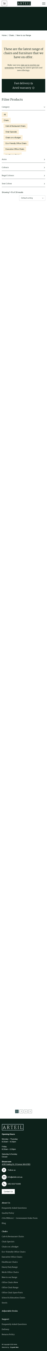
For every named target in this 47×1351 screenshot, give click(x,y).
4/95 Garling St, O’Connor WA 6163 (16, 1164)
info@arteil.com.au (12, 1177)
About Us (6, 1202)
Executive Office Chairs (15, 149)
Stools (4, 1302)
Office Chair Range (10, 1287)
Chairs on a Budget (13, 137)
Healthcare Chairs (10, 1262)
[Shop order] (32, 198)
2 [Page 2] (21, 1111)
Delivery (5, 1329)
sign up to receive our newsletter (22, 66)
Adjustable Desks (10, 1311)
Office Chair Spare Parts (12, 1292)
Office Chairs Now (10, 1282)
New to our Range (9, 1277)
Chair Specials (11, 132)
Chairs (11, 35)
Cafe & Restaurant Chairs (15, 126)
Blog (4, 1223)
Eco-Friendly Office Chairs (16, 143)
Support (5, 1319)
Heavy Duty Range (10, 1267)
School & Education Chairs (13, 1297)
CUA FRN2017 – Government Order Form (20, 1218)
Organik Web (14, 1347)
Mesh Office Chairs (10, 1272)
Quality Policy (8, 1213)
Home (4, 35)
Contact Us (8, 1191)
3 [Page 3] (25, 1111)
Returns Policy (8, 1334)
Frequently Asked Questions (14, 1208)
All (5, 114)
